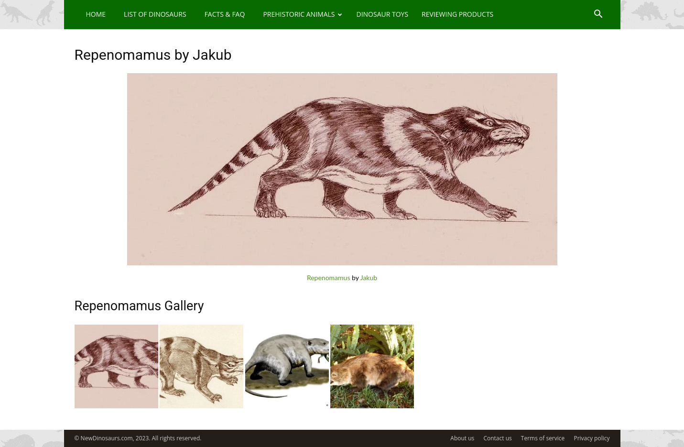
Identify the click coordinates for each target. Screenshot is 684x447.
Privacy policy (591, 438)
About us (462, 438)
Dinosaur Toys (382, 14)
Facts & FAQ (225, 14)
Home (96, 14)
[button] (598, 15)
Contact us (497, 438)
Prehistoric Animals (302, 14)
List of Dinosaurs (155, 14)
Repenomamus (328, 277)
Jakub (368, 277)
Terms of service (543, 438)
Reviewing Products (457, 14)
